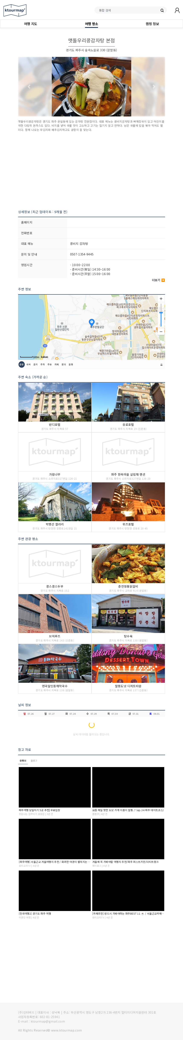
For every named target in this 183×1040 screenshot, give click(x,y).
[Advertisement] (91, 171)
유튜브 (23, 760)
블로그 (34, 760)
